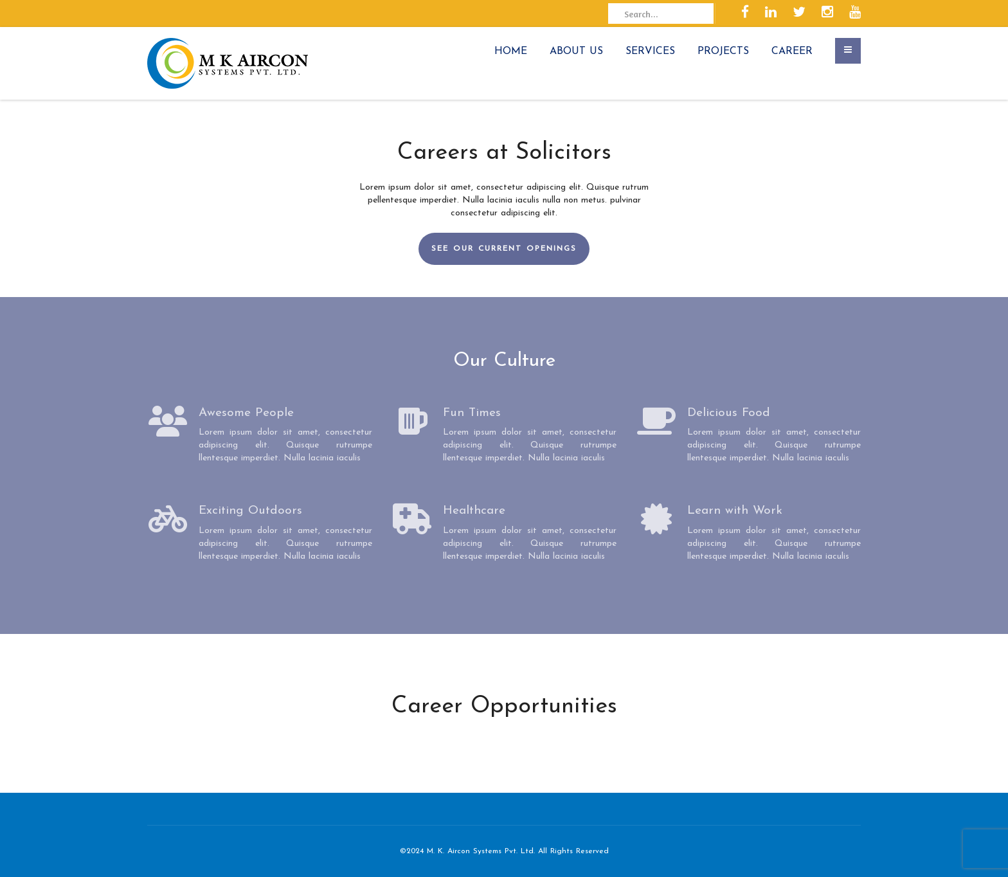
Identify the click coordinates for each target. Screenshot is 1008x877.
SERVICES (650, 51)
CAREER (792, 51)
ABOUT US (576, 51)
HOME (510, 51)
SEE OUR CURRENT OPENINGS (504, 249)
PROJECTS (723, 51)
